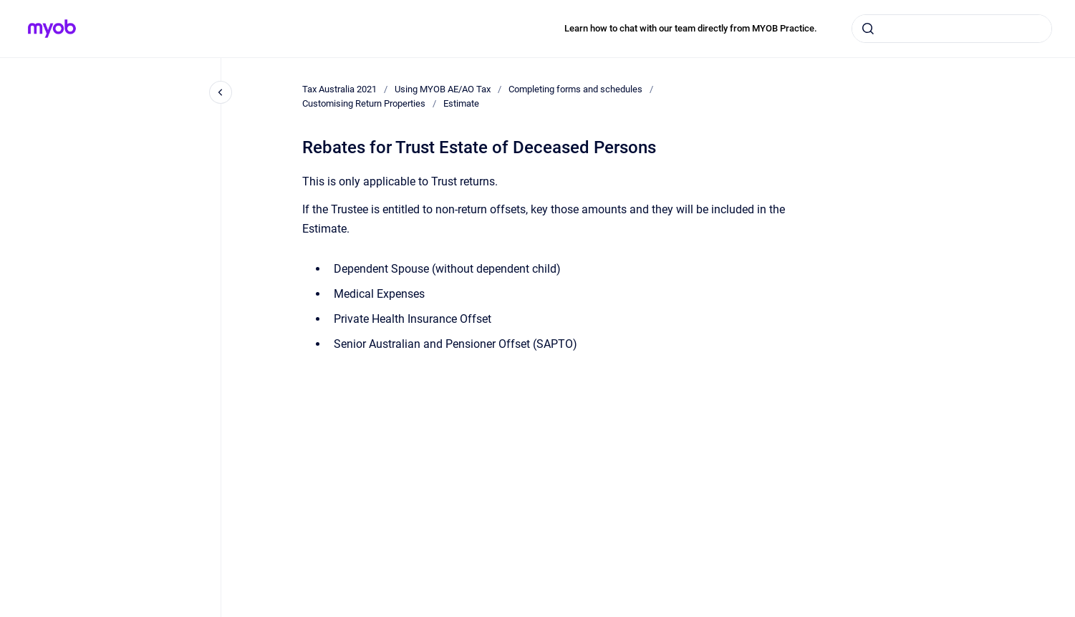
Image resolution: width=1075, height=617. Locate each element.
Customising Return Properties (363, 103)
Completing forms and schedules (575, 89)
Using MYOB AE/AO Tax (443, 89)
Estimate (461, 103)
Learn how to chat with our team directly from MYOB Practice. (690, 28)
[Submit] (868, 28)
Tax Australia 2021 (339, 89)
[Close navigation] (220, 92)
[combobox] (951, 28)
